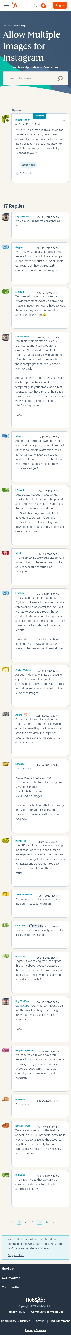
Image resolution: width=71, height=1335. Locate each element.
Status (40, 1321)
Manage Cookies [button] (35, 1330)
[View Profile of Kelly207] (20, 1174)
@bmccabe (22, 1005)
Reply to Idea (16, 1255)
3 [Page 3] (32, 1222)
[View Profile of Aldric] (18, 552)
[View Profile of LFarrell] (19, 291)
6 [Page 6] (47, 1222)
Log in (60, 5)
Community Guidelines (15, 1321)
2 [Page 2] (26, 1222)
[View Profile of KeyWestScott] (23, 216)
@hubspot (24, 768)
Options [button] (16, 110)
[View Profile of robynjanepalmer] (24, 1050)
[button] (63, 120)
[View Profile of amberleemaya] (23, 894)
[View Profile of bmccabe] (20, 956)
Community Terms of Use (47, 1312)
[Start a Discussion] (45, 5)
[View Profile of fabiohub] (20, 1099)
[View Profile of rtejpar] (19, 246)
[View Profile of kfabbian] (20, 592)
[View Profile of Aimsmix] (20, 436)
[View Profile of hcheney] (19, 763)
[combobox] (35, 78)
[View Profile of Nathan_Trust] (22, 1125)
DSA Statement (60, 1321)
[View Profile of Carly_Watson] (23, 669)
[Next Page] (53, 1222)
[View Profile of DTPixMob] (20, 840)
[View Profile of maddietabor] (22, 119)
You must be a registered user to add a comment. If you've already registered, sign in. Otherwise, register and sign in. (35, 1244)
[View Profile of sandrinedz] (21, 925)
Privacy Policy (16, 1312)
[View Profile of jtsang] (19, 714)
